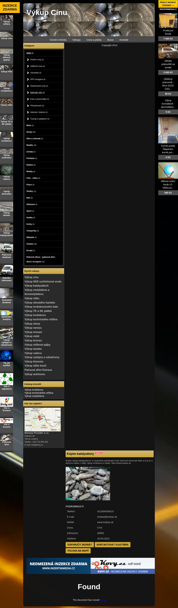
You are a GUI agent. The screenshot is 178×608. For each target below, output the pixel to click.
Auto (30, 53)
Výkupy (76, 40)
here (102, 600)
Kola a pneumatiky (39, 99)
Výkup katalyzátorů (37, 285)
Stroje (31, 132)
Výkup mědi (32, 336)
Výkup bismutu (34, 361)
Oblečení (31, 204)
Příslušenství (37, 106)
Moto (30, 125)
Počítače (31, 158)
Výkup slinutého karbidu (40, 302)
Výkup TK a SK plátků (38, 311)
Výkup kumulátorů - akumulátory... (168, 103)
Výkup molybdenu (34, 396)
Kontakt (124, 40)
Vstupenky (32, 231)
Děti (29, 198)
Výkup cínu (31, 277)
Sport (30, 211)
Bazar (110, 40)
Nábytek (31, 237)
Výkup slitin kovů (35, 365)
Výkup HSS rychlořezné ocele (43, 281)
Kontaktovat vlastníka (112, 544)
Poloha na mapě (78, 550)
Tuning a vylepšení (39, 119)
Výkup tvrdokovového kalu (41, 306)
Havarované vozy (39, 86)
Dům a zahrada (34, 138)
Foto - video (33, 178)
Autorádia (35, 73)
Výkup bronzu (33, 340)
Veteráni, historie (39, 112)
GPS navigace (37, 79)
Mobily (30, 171)
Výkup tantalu (33, 348)
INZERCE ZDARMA (10, 7)
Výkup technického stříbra (41, 319)
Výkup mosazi (33, 332)
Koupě (30, 250)
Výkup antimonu (35, 374)
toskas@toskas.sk (107, 516)
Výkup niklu (32, 298)
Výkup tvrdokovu (35, 315)
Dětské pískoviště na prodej (168, 64)
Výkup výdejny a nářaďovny (42, 357)
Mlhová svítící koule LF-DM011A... (168, 184)
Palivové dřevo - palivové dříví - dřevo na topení (41, 259)
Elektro (31, 165)
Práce (30, 185)
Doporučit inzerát (80, 544)
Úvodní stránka (58, 40)
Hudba (30, 217)
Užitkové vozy (37, 66)
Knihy (30, 224)
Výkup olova (32, 323)
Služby (31, 191)
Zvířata (31, 152)
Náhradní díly (37, 92)
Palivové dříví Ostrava (38, 370)
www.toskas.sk (105, 522)
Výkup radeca (33, 353)
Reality (31, 145)
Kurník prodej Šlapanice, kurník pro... (168, 149)
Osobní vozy (37, 59)
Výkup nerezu (33, 327)
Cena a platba (94, 40)
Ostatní (31, 244)
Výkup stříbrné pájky (37, 344)
